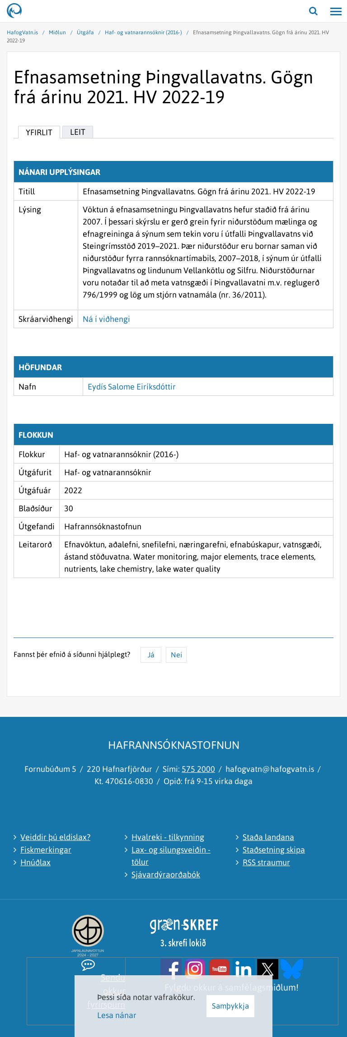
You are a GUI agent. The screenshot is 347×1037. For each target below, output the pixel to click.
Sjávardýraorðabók (165, 874)
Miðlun (57, 32)
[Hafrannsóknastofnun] (18, 11)
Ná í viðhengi (106, 319)
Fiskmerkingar (45, 849)
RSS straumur (266, 862)
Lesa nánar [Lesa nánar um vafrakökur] (116, 1015)
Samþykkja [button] (230, 1005)
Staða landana (268, 837)
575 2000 (198, 769)
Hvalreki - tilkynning (167, 837)
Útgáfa (85, 32)
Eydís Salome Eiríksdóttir (132, 386)
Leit (77, 132)
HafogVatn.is (22, 32)
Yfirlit (39, 132)
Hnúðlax (35, 862)
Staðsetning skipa (274, 849)
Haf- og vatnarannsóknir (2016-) (143, 32)
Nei (176, 655)
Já (151, 655)
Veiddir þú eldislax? (55, 837)
